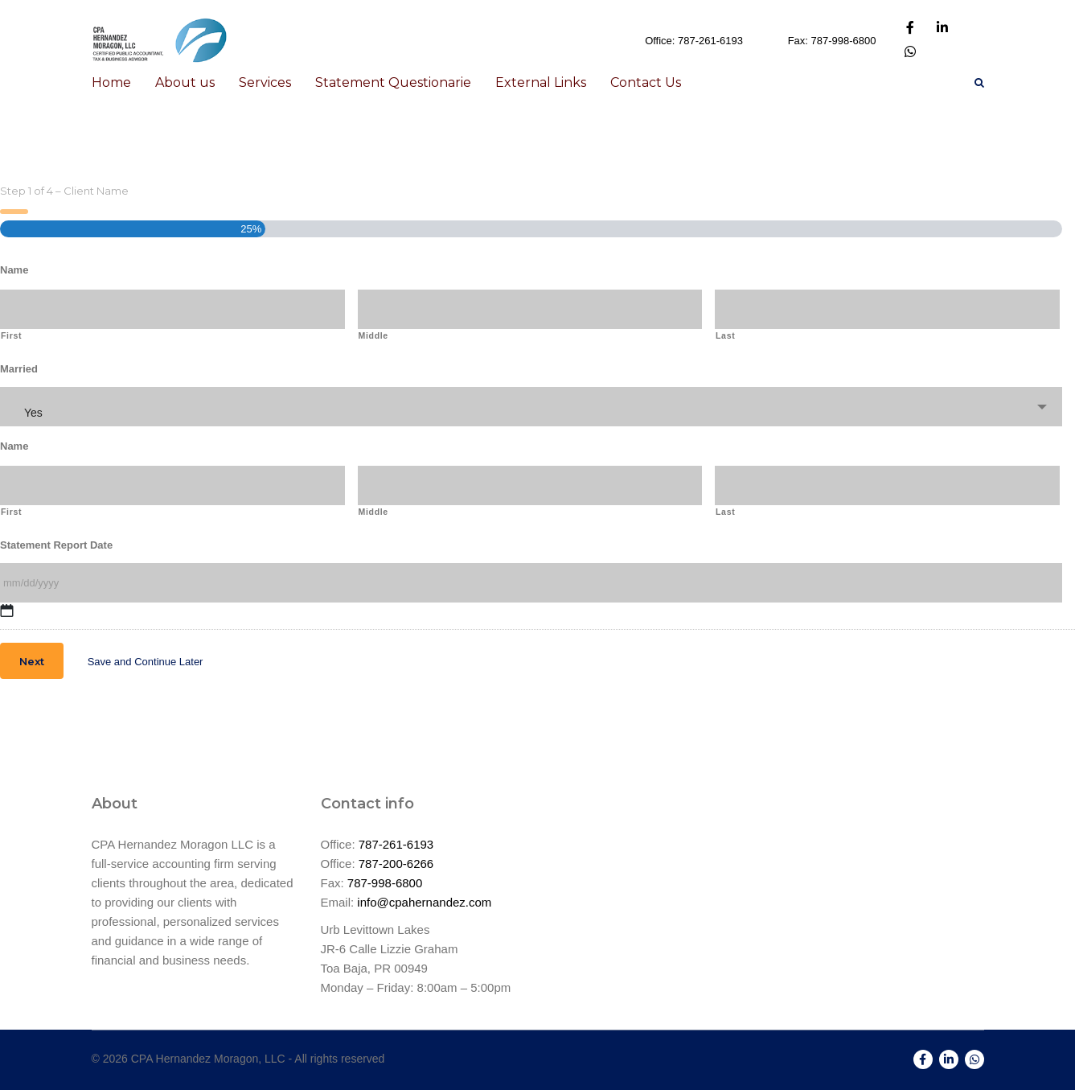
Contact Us (645, 82)
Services (265, 82)
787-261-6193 (396, 844)
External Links (540, 82)
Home (111, 82)
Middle (373, 335)
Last (725, 335)
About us (185, 82)
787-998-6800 (384, 883)
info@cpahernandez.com (424, 902)
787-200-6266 (396, 863)
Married (19, 369)
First (11, 335)
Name (14, 270)
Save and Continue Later (145, 662)
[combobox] (531, 406)
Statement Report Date (56, 545)
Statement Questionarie (393, 82)
